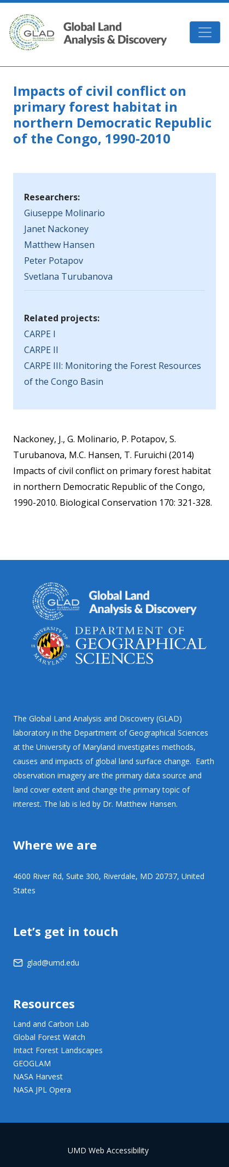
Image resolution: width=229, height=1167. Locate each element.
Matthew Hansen (59, 245)
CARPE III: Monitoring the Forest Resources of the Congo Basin (112, 374)
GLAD (88, 32)
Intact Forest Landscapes (58, 1050)
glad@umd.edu (53, 962)
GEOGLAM (32, 1063)
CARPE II (41, 350)
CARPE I (40, 334)
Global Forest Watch (49, 1037)
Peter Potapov (53, 261)
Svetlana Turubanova (68, 276)
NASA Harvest (38, 1076)
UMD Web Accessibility (108, 1150)
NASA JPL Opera (42, 1089)
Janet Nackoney (56, 229)
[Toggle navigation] (205, 32)
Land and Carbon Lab (51, 1024)
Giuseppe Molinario (64, 213)
